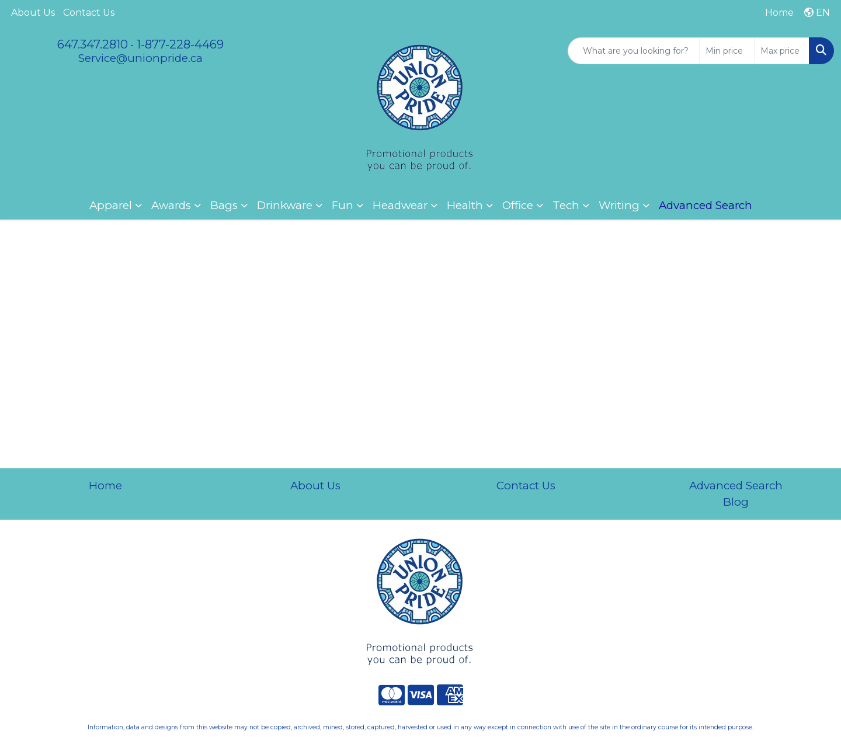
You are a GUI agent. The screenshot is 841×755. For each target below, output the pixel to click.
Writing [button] (619, 205)
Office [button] (517, 205)
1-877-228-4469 (180, 44)
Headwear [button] (400, 205)
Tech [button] (565, 205)
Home (105, 485)
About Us (33, 12)
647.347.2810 (92, 44)
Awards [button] (171, 205)
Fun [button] (342, 205)
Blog (736, 502)
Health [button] (465, 205)
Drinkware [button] (284, 205)
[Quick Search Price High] (781, 50)
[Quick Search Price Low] (727, 50)
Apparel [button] (110, 205)
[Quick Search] (634, 50)
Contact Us (88, 12)
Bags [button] (224, 205)
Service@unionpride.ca (140, 58)
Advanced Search (736, 485)
